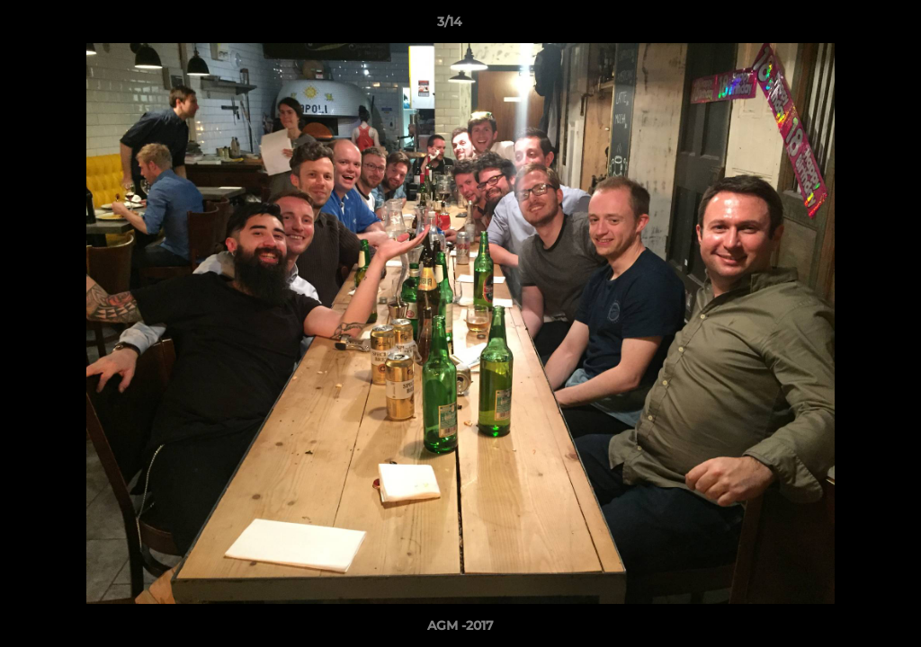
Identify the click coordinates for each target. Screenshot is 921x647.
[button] (845, 26)
